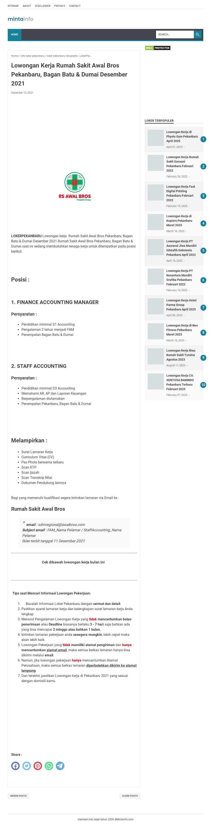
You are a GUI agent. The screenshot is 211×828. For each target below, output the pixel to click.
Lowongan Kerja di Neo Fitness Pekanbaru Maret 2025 (182, 330)
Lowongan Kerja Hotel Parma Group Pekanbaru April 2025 (181, 305)
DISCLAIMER (42, 5)
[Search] (175, 34)
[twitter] (26, 766)
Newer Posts (18, 796)
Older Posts (130, 796)
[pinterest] (37, 766)
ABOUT (27, 5)
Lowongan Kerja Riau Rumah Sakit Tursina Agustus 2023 (180, 355)
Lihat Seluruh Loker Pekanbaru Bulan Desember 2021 (73, 573)
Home (14, 34)
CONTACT (74, 5)
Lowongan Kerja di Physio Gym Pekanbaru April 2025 (182, 136)
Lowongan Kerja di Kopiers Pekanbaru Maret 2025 (179, 220)
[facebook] (15, 766)
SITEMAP (13, 5)
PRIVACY (59, 5)
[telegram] (60, 766)
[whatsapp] (49, 766)
